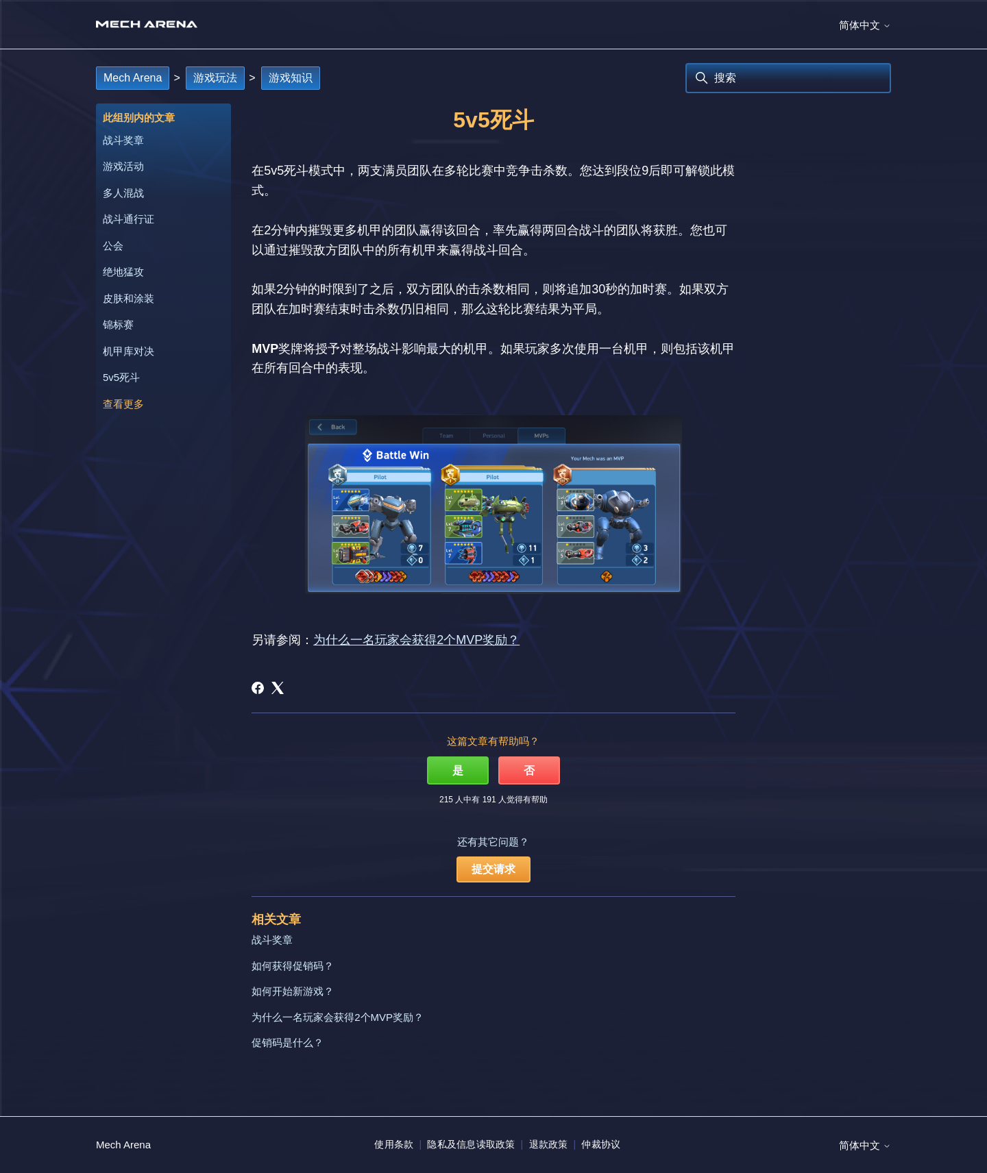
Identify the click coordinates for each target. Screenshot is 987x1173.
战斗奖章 (123, 140)
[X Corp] (277, 688)
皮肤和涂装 (128, 298)
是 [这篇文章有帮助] (457, 770)
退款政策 (548, 1144)
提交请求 (493, 869)
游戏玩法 (215, 78)
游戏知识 (291, 78)
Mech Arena (132, 78)
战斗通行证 (128, 219)
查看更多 (123, 404)
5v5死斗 (121, 377)
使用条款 (393, 1144)
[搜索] (788, 78)
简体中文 (865, 25)
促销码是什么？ (288, 1042)
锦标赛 (118, 324)
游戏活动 (123, 166)
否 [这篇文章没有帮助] (529, 770)
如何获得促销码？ (293, 966)
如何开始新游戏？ (293, 991)
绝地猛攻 (123, 271)
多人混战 (123, 193)
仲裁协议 (600, 1144)
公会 (113, 245)
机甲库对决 (128, 351)
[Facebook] (258, 688)
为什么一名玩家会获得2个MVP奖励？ (416, 640)
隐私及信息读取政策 (471, 1144)
